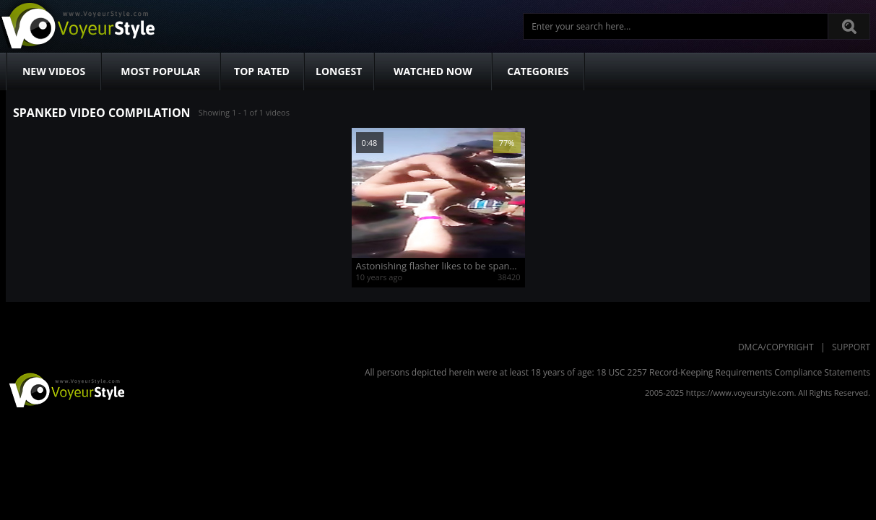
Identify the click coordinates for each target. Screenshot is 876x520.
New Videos (53, 71)
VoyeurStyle (65, 389)
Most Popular (160, 71)
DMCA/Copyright (776, 347)
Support (851, 347)
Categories (537, 71)
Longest (339, 71)
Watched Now (433, 71)
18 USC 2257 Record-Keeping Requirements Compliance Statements (733, 372)
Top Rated (262, 71)
